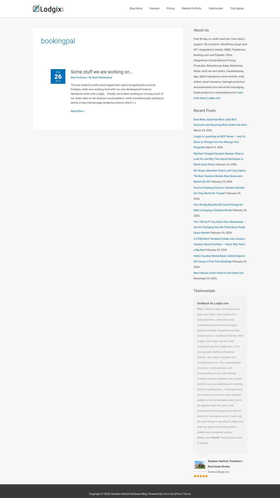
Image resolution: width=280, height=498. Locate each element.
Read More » (78, 108)
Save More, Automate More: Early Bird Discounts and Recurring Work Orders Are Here (218, 122)
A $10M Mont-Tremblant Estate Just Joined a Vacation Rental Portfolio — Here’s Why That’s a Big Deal (219, 239)
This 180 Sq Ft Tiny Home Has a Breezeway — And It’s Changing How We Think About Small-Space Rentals (219, 223)
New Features (79, 75)
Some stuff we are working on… (103, 69)
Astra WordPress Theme (177, 488)
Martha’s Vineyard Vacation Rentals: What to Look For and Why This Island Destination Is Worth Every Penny (220, 156)
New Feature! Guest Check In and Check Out (220, 267)
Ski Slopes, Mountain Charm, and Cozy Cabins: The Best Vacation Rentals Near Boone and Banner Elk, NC (217, 172)
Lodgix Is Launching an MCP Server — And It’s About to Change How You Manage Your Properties (219, 139)
